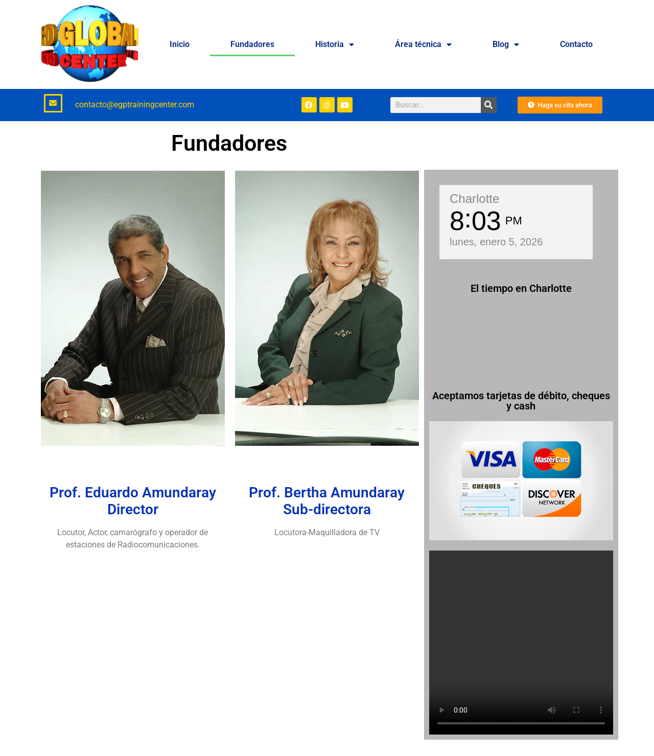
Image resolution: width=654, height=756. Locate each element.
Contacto (576, 44)
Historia (334, 44)
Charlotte (474, 198)
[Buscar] (489, 105)
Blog (506, 44)
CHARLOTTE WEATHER (521, 342)
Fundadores (252, 44)
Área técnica (423, 44)
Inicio (180, 44)
